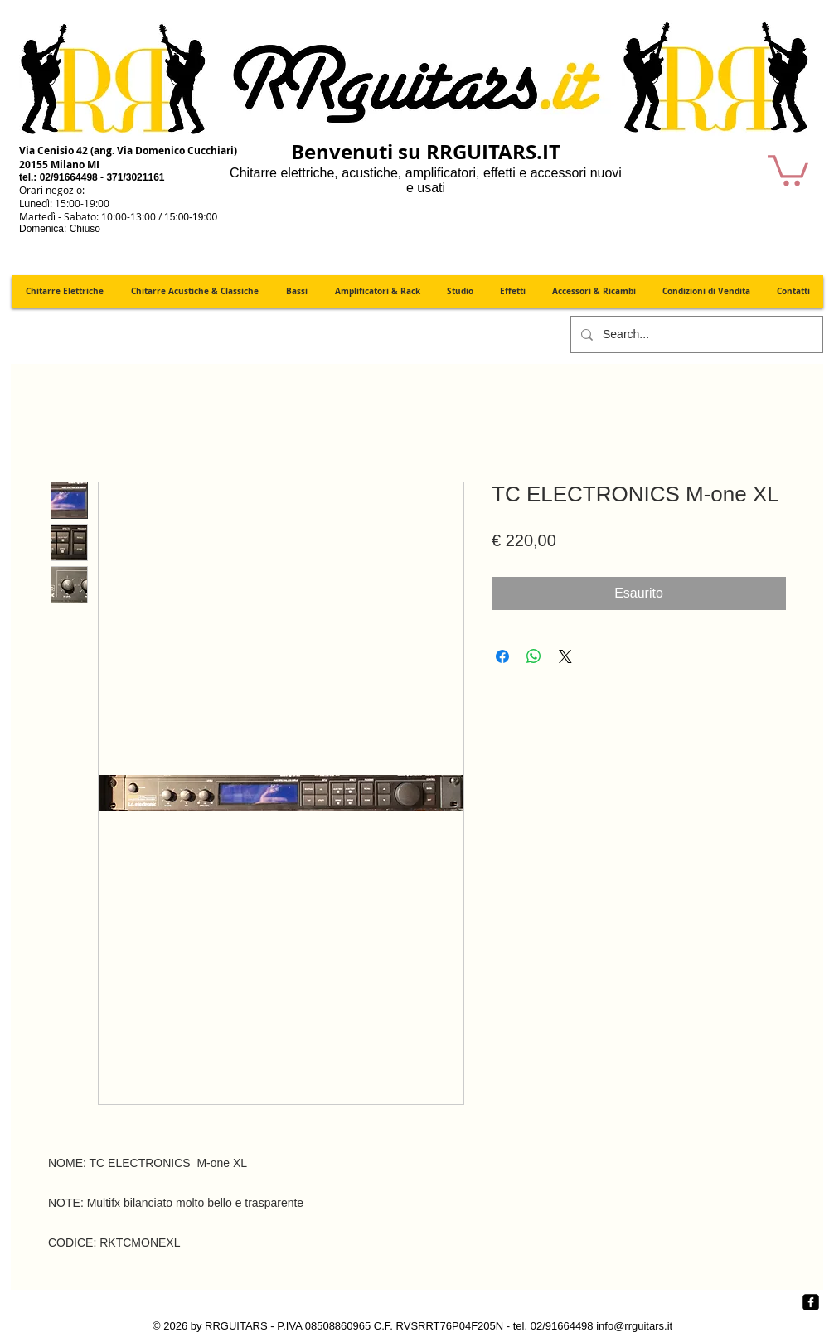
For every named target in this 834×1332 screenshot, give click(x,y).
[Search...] (695, 334)
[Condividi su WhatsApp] (534, 656)
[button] (788, 169)
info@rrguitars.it (634, 1326)
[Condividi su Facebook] (502, 656)
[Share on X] (565, 656)
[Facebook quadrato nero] (810, 1302)
